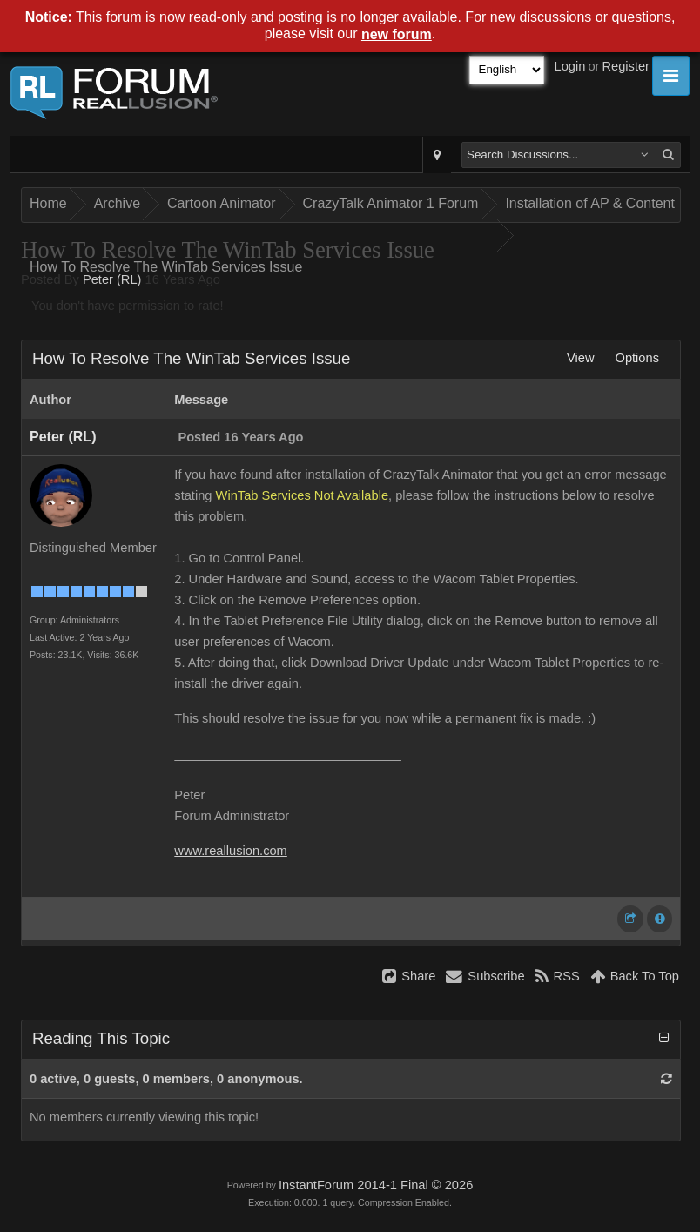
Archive (117, 203)
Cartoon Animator (221, 203)
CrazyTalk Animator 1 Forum (391, 203)
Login (570, 66)
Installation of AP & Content (590, 203)
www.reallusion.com (230, 851)
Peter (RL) (112, 279)
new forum (396, 34)
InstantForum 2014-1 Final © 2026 (376, 1185)
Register (626, 66)
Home (48, 203)
